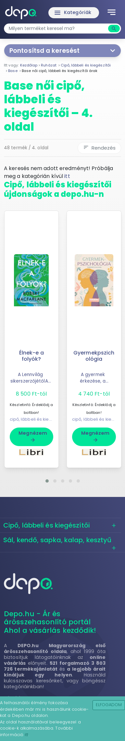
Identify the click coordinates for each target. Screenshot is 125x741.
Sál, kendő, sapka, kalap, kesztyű (57, 540)
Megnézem (33, 436)
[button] (47, 481)
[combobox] (56, 28)
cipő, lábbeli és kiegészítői (38, 419)
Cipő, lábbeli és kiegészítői (46, 525)
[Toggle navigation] (111, 12)
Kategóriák (72, 13)
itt (67, 176)
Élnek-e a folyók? (31, 356)
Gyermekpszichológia (93, 356)
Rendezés (99, 147)
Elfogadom (109, 705)
